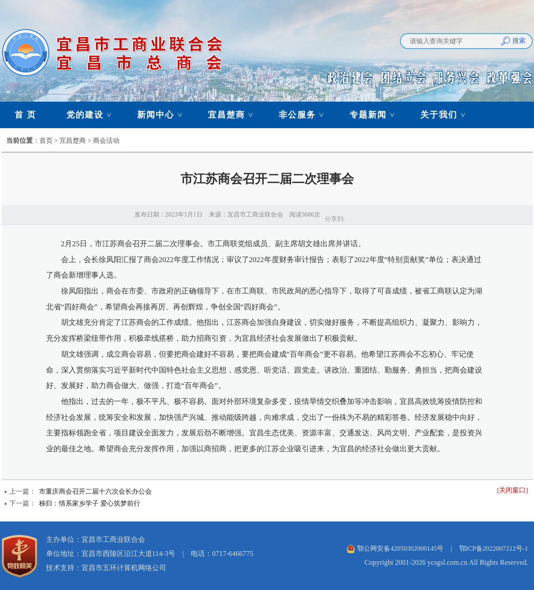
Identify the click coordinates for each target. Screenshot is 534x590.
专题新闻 (376, 114)
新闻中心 (164, 114)
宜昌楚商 (235, 114)
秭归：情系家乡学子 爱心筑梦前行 (89, 503)
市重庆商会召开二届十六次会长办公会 (95, 491)
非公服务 (306, 114)
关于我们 (447, 114)
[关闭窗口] (512, 490)
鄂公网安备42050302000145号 (400, 548)
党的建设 (93, 114)
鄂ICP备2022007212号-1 (493, 548)
